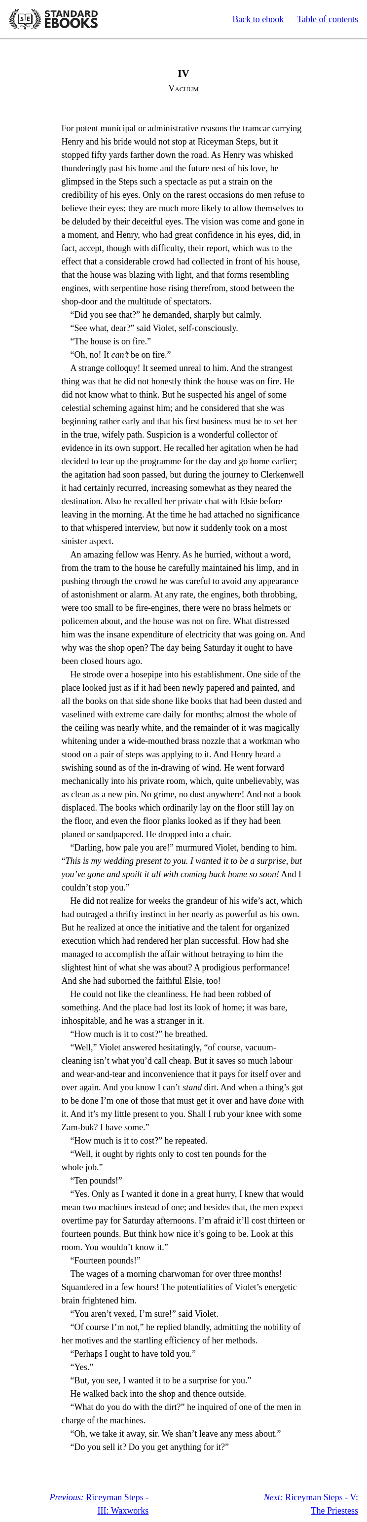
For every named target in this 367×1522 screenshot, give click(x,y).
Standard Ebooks (53, 19)
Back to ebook (258, 19)
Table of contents (327, 19)
